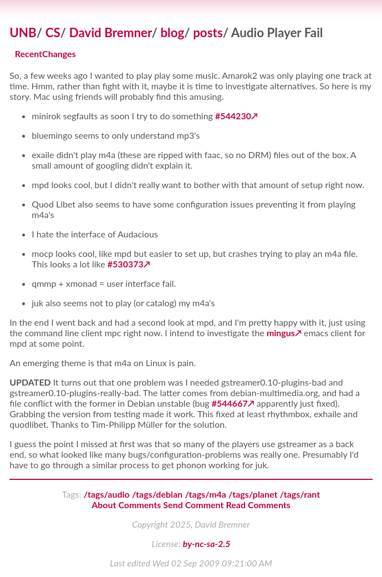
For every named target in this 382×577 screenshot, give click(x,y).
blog (172, 32)
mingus (281, 332)
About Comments (126, 504)
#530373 (126, 264)
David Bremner (110, 32)
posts (208, 32)
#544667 (230, 403)
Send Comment (193, 504)
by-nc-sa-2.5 (207, 543)
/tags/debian (157, 494)
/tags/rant (300, 494)
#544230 (233, 115)
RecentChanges (45, 54)
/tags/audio (107, 494)
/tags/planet (252, 494)
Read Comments (258, 504)
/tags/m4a (205, 494)
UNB (23, 32)
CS (52, 32)
